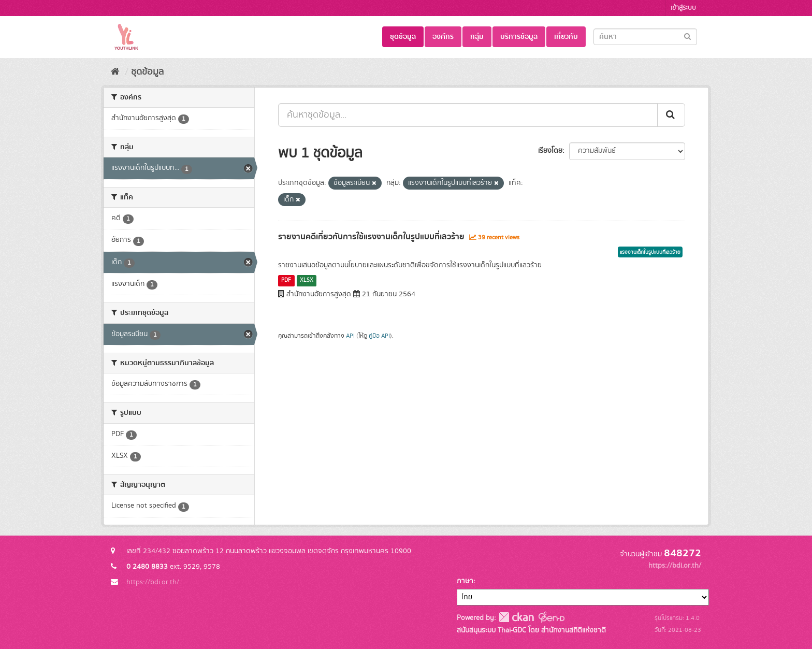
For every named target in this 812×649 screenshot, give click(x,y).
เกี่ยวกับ (566, 36)
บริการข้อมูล (519, 36)
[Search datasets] (645, 36)
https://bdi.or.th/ (152, 582)
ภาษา (465, 581)
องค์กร (443, 36)
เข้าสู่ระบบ (683, 8)
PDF (286, 280)
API (350, 335)
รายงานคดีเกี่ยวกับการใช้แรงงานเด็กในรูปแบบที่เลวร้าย (371, 236)
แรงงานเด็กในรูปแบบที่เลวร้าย (650, 252)
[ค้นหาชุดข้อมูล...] (468, 115)
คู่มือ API (379, 335)
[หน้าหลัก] (115, 72)
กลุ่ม (477, 36)
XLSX (306, 280)
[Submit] (687, 36)
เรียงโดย (550, 151)
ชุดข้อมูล (403, 36)
